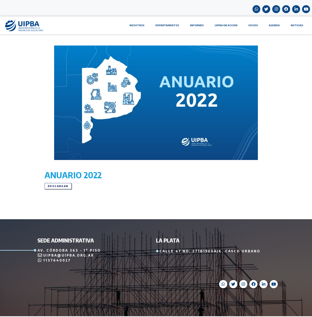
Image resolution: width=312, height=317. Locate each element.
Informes (197, 25)
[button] (58, 186)
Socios (253, 25)
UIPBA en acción (226, 25)
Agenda (274, 25)
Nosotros (137, 25)
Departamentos (167, 25)
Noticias (297, 25)
